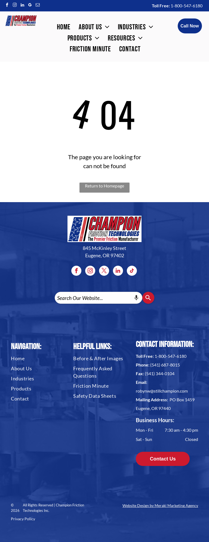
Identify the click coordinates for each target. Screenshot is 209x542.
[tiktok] (132, 271)
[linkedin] (22, 5)
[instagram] (15, 5)
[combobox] (98, 298)
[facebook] (7, 5)
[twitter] (104, 271)
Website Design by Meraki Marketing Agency (160, 505)
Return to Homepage (104, 185)
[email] (38, 5)
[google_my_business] (30, 5)
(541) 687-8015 (165, 364)
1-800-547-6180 (186, 5)
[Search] (148, 298)
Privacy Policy (23, 518)
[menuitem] (64, 27)
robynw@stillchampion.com (162, 390)
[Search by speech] (136, 297)
